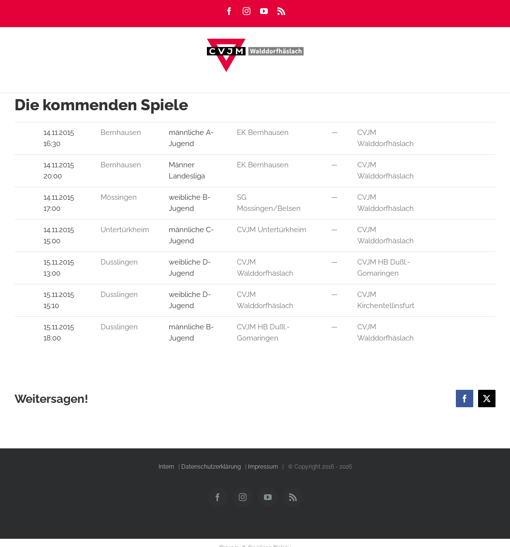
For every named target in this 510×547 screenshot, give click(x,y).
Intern (166, 466)
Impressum (263, 466)
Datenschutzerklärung (211, 466)
